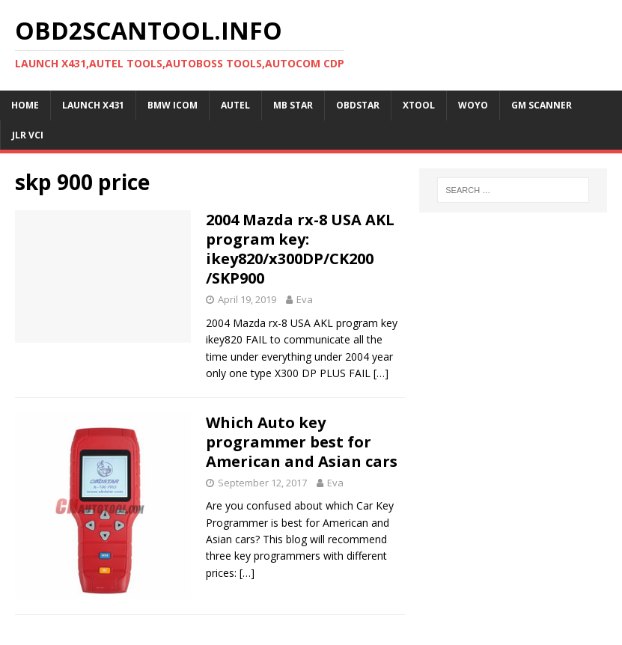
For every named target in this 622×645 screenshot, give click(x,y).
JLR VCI (27, 135)
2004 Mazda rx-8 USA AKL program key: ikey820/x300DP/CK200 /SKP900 (300, 249)
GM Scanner (541, 105)
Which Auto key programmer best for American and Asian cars (301, 441)
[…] (380, 373)
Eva (304, 299)
